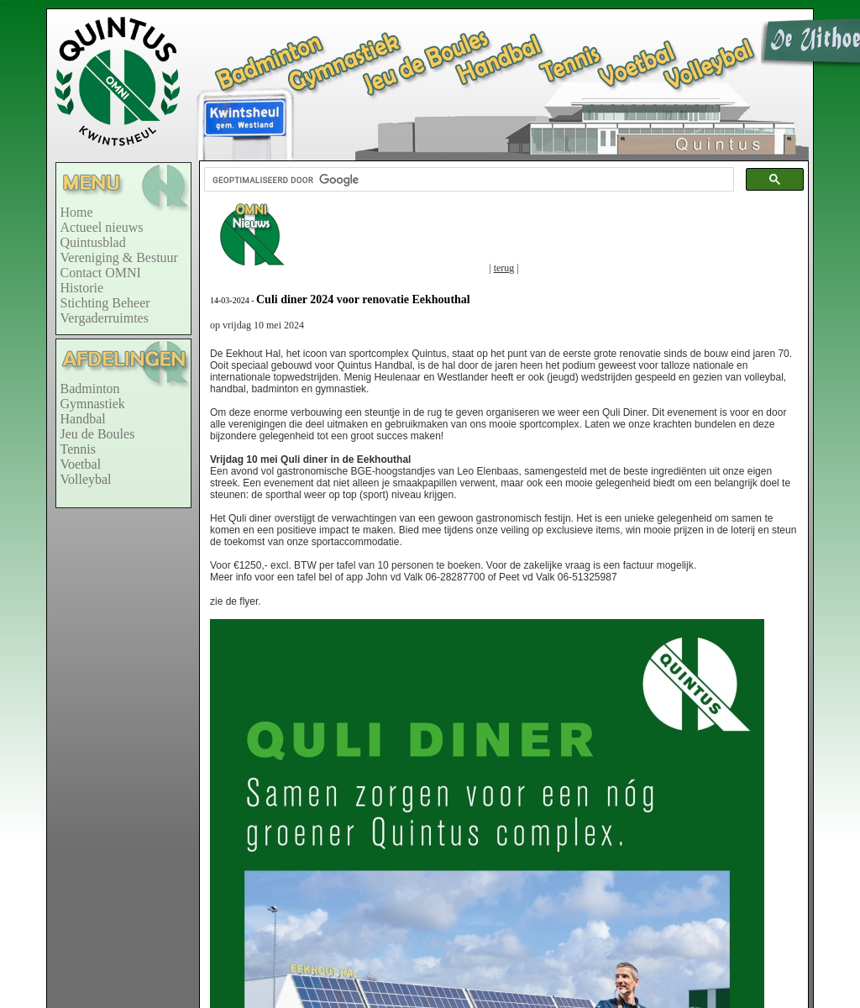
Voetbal (81, 464)
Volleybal (86, 479)
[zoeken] (467, 179)
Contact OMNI (100, 272)
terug (504, 268)
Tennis (78, 449)
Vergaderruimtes (104, 318)
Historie (82, 288)
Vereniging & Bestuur (119, 257)
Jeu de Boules (97, 434)
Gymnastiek (92, 403)
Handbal (83, 419)
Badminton (90, 388)
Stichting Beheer (105, 303)
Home (76, 212)
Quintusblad (93, 242)
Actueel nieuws (102, 227)
